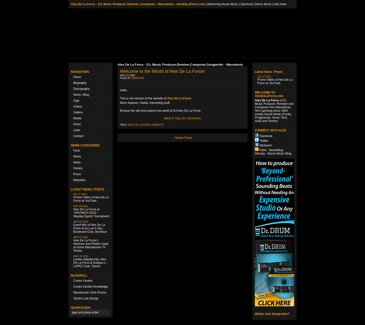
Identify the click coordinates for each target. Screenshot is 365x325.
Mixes (77, 156)
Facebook (266, 136)
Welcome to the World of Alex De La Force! (162, 71)
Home (77, 77)
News (77, 162)
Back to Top (172, 118)
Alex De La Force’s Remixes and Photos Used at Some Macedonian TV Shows (90, 244)
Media (77, 118)
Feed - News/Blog (271, 150)
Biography (80, 83)
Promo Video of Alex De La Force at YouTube (91, 197)
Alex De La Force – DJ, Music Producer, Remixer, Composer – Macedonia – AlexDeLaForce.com (138, 4)
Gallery (78, 112)
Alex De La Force (139, 125)
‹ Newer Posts (182, 137)
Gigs (76, 100)
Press (77, 124)
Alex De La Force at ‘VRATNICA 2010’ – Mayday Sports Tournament (91, 211)
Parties (77, 168)
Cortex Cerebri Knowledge (90, 286)
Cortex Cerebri (82, 280)
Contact (78, 136)
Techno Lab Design (86, 298)
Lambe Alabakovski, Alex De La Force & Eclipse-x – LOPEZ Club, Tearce (90, 261)
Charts (77, 106)
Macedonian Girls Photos (89, 292)
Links (76, 130)
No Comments (191, 118)
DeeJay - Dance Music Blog (273, 153)
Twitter (263, 140)
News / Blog (81, 94)
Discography (81, 89)
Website (158, 125)
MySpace (265, 145)
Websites (79, 180)
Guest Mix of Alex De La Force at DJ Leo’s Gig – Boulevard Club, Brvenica (89, 226)
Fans (76, 150)
